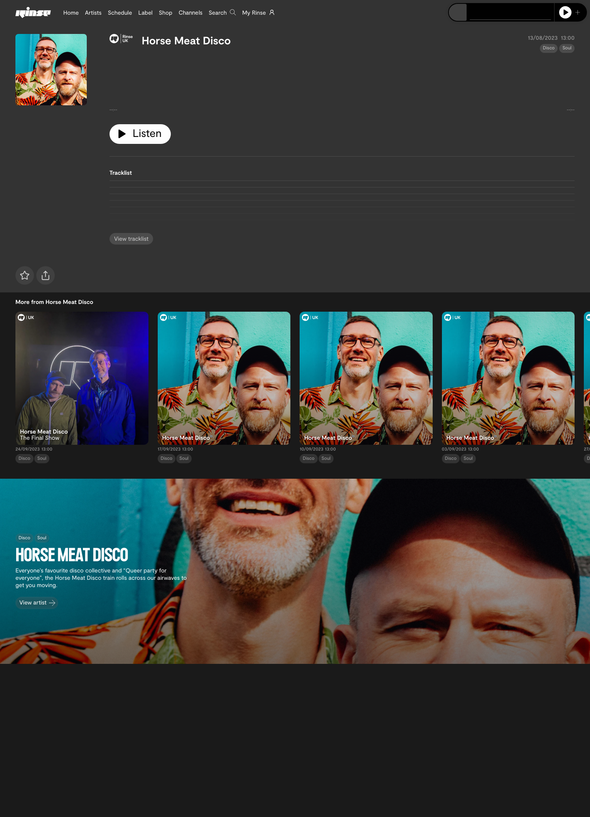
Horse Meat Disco (186, 40)
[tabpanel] (342, 85)
